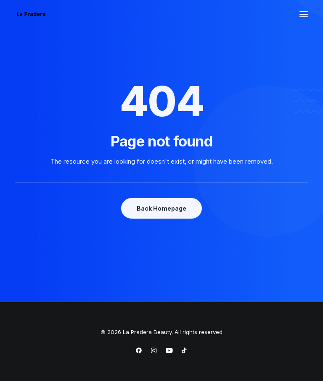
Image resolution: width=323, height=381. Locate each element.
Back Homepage (161, 208)
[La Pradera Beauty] (31, 14)
